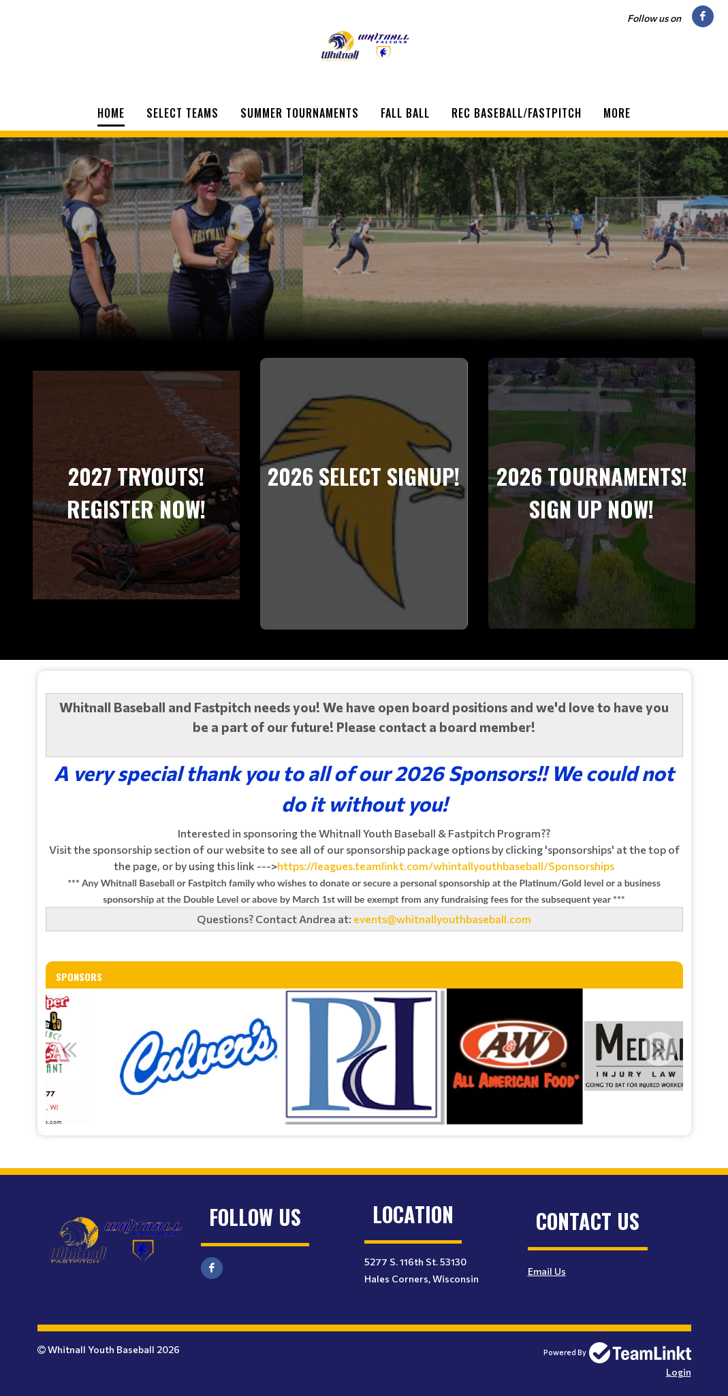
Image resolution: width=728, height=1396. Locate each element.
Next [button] (659, 1049)
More (617, 113)
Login (678, 1372)
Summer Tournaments (299, 113)
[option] (198, 1056)
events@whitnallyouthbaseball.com (442, 918)
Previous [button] (69, 1049)
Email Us (547, 1271)
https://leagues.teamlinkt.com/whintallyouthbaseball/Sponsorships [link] (445, 865)
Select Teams (182, 113)
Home (111, 113)
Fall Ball (405, 113)
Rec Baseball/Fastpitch (517, 113)
